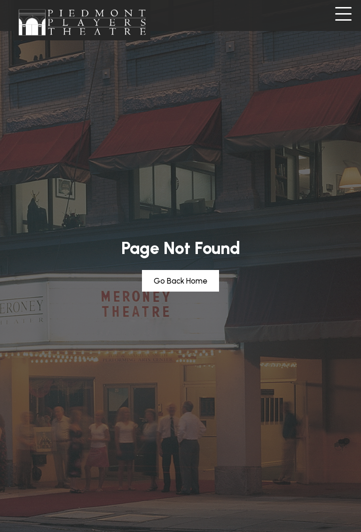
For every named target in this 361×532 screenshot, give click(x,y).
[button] (343, 14)
